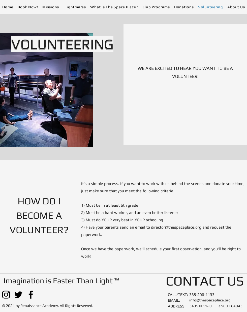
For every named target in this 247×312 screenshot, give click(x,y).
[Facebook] (30, 294)
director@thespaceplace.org (176, 227)
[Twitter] (18, 294)
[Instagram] (6, 294)
